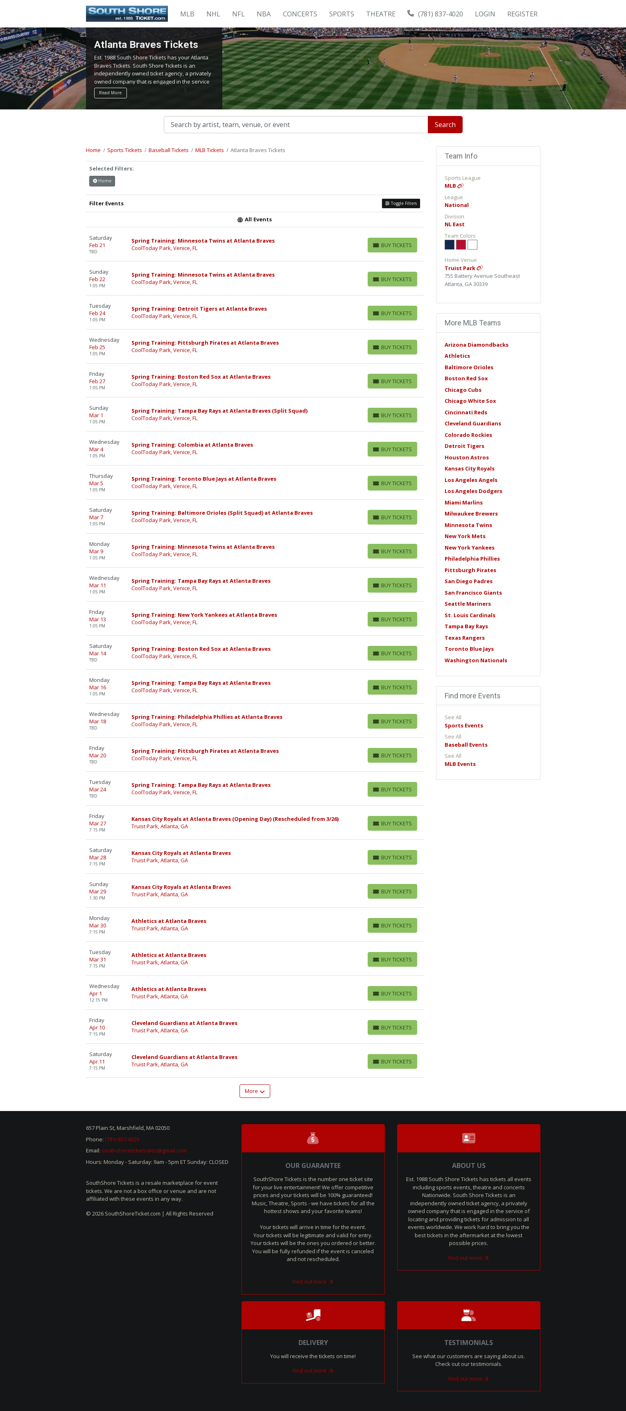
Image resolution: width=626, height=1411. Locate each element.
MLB (454, 185)
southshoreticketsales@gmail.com (144, 1150)
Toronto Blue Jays (469, 648)
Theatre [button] (380, 13)
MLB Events (460, 764)
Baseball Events (466, 744)
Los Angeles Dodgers (473, 491)
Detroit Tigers (464, 446)
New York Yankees (470, 547)
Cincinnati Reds (466, 412)
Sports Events (464, 725)
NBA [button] (264, 13)
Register (522, 13)
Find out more (313, 1281)
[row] (255, 244)
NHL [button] (213, 13)
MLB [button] (187, 13)
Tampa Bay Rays (466, 626)
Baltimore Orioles (469, 367)
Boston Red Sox (466, 378)
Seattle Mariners (468, 603)
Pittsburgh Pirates (470, 570)
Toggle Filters (400, 203)
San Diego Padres (469, 581)
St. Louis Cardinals (470, 615)
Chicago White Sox (470, 400)
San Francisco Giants (473, 592)
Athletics (457, 355)
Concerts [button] (300, 13)
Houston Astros (467, 457)
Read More (110, 92)
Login (485, 13)
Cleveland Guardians (473, 423)
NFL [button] (238, 13)
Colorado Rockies (468, 435)
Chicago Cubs (463, 389)
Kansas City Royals (470, 468)
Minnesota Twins (468, 525)
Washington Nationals (476, 660)
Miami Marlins (464, 502)
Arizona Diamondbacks (476, 344)
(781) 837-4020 (435, 13)
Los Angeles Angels (471, 480)
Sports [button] (341, 13)
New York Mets (465, 536)
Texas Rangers (465, 637)
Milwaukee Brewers (471, 513)
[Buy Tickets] (392, 245)
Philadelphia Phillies (472, 558)
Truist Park (464, 268)
